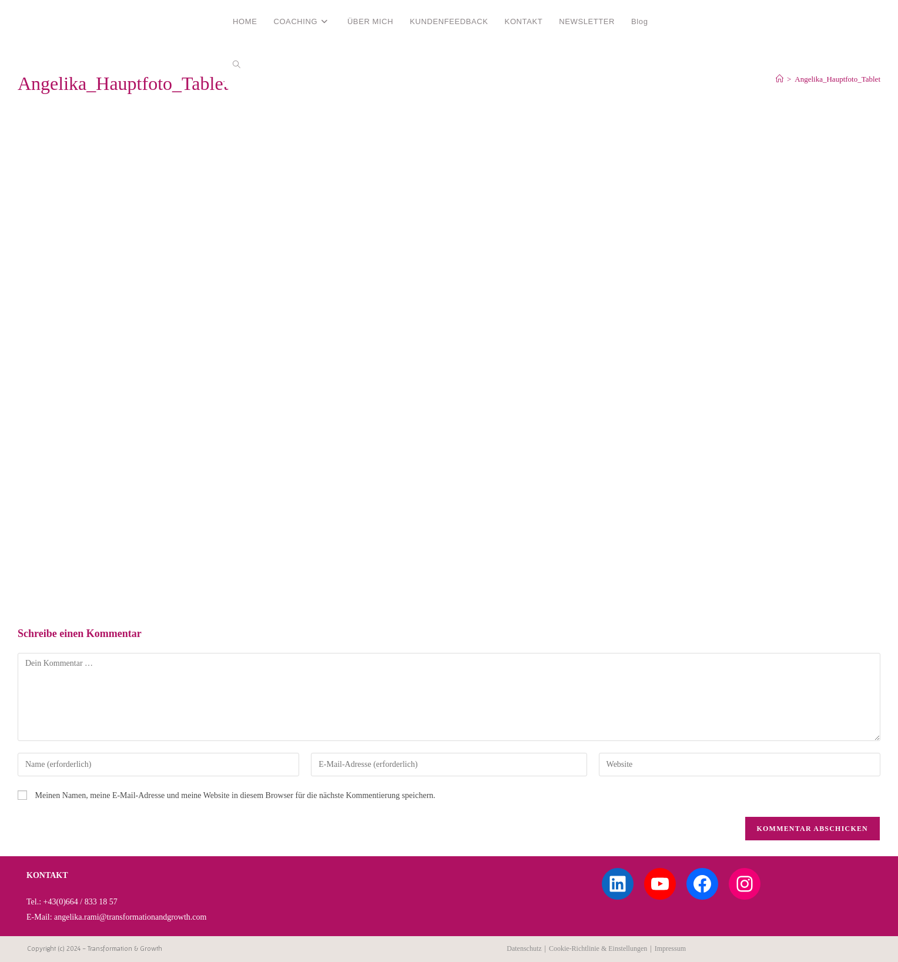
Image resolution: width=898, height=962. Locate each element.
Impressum (670, 948)
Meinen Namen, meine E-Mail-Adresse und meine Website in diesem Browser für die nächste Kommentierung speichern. (235, 795)
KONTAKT (47, 875)
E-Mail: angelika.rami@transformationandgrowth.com (116, 917)
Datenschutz (524, 948)
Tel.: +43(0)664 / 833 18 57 (72, 901)
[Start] (779, 79)
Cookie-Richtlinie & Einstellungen (598, 948)
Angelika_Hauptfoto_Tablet (837, 79)
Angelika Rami (60, 21)
